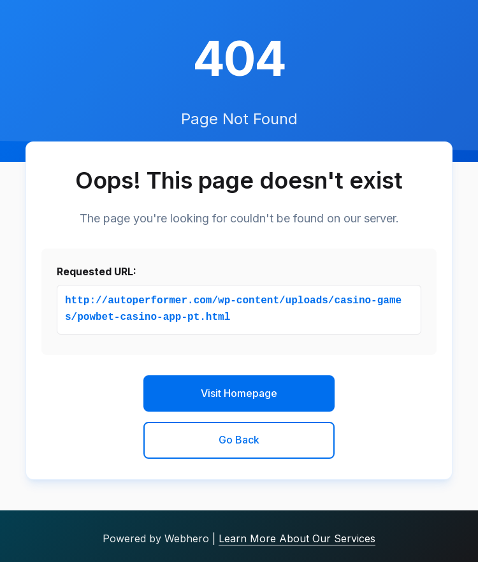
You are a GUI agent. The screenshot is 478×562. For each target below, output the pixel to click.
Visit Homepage (239, 393)
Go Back (239, 439)
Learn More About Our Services (297, 538)
